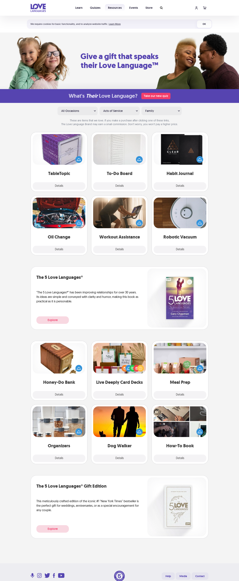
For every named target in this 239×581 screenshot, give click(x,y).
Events (133, 8)
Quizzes (95, 8)
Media (183, 576)
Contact (200, 576)
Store (149, 8)
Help (168, 576)
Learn (79, 8)
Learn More (115, 24)
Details (59, 186)
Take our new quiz (156, 96)
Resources (115, 8)
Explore (53, 320)
